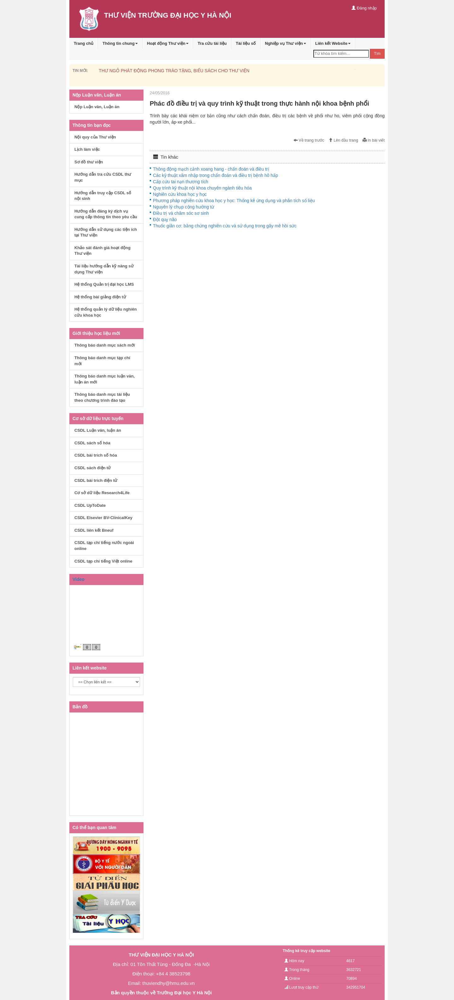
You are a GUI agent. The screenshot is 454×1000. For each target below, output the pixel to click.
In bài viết (374, 140)
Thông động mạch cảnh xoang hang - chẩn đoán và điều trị (211, 169)
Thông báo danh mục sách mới (104, 345)
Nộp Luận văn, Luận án (96, 106)
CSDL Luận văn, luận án (97, 430)
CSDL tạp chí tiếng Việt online (103, 561)
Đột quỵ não (165, 219)
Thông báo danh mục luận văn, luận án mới (104, 379)
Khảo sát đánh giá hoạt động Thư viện (102, 250)
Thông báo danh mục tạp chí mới (102, 360)
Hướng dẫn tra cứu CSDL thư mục (102, 177)
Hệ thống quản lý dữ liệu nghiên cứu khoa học (105, 312)
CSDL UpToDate (90, 505)
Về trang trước (309, 140)
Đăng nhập (364, 8)
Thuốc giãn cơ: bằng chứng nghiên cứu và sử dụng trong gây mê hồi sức (224, 225)
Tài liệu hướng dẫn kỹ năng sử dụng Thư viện (104, 269)
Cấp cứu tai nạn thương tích (180, 181)
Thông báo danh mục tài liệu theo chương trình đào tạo (102, 397)
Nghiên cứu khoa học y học (180, 194)
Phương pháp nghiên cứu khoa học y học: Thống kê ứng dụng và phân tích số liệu (234, 200)
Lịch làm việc (87, 149)
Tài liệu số (246, 43)
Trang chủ (83, 43)
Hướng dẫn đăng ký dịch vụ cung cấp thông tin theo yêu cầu (105, 214)
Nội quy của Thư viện (95, 137)
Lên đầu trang (343, 140)
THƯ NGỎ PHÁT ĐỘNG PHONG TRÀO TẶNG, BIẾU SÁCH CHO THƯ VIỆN (174, 70)
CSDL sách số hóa (92, 443)
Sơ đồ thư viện (88, 162)
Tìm (377, 53)
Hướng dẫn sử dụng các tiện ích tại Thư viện (105, 232)
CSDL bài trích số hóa (95, 455)
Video (78, 579)
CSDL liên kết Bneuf (94, 530)
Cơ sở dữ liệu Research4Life (102, 492)
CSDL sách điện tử (92, 467)
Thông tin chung (120, 43)
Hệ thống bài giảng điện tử (100, 297)
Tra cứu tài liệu (212, 43)
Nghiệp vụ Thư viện (285, 43)
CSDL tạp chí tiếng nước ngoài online (104, 545)
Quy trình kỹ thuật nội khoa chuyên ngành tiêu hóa (202, 187)
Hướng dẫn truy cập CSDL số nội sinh (102, 195)
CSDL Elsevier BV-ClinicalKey (103, 517)
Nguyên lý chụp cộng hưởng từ (183, 206)
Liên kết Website (333, 43)
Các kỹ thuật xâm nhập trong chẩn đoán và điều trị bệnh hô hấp (215, 175)
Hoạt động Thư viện (168, 43)
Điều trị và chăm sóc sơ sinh (181, 213)
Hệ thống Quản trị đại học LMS (104, 284)
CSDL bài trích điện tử (95, 480)
